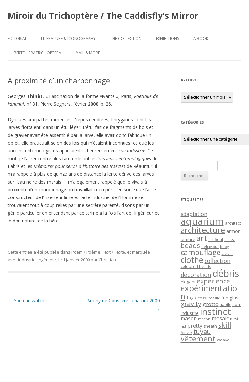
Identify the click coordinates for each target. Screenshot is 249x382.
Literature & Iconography (68, 38)
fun (224, 298)
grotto (211, 304)
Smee (186, 332)
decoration (196, 275)
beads (190, 245)
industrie (27, 260)
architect (233, 223)
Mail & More (88, 52)
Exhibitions (167, 38)
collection (218, 261)
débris (225, 273)
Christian (107, 260)
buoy (224, 247)
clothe (192, 260)
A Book (200, 38)
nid (183, 326)
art (201, 238)
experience (213, 281)
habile (225, 304)
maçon (204, 318)
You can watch (26, 300)
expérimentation (209, 292)
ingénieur (47, 260)
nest (234, 319)
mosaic (220, 318)
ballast (229, 239)
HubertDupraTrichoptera (34, 52)
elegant (188, 282)
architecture (203, 230)
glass (235, 297)
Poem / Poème (85, 252)
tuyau (202, 331)
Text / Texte (113, 252)
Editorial (17, 38)
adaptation (194, 214)
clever (227, 253)
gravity (191, 303)
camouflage (200, 252)
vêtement (198, 338)
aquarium (202, 221)
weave (223, 340)
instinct (215, 311)
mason (189, 318)
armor (233, 231)
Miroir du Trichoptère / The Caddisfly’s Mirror (103, 15)
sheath (210, 326)
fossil (203, 297)
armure (188, 239)
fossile (214, 297)
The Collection (126, 38)
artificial (215, 239)
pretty (194, 325)
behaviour (210, 247)
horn (236, 304)
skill (224, 324)
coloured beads (196, 266)
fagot (192, 298)
